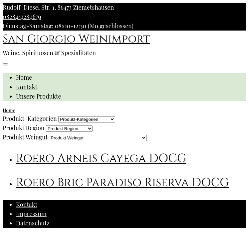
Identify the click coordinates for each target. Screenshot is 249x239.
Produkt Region (24, 128)
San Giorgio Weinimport (76, 39)
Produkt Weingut (25, 137)
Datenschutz (33, 223)
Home (24, 77)
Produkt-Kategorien (30, 118)
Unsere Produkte (38, 96)
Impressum (31, 214)
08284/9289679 (22, 17)
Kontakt (26, 87)
